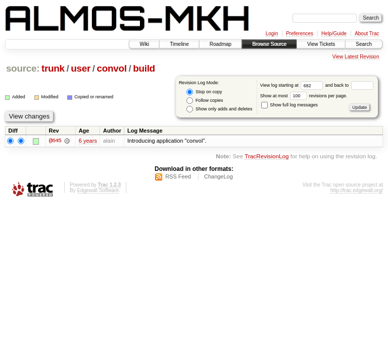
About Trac (367, 33)
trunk (53, 68)
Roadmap (220, 44)
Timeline (179, 44)
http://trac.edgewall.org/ (356, 190)
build (144, 68)
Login (272, 33)
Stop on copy (204, 92)
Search (364, 44)
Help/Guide (334, 33)
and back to (349, 85)
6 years (88, 141)
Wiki (144, 44)
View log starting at (292, 85)
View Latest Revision (355, 56)
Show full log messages (289, 104)
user (80, 68)
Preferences (299, 33)
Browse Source (269, 44)
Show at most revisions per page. (304, 95)
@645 (55, 141)
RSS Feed (178, 176)
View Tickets (321, 44)
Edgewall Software (98, 190)
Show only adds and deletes (219, 109)
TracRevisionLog (266, 156)
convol (112, 68)
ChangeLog (218, 176)
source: (22, 68)
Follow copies (204, 100)
